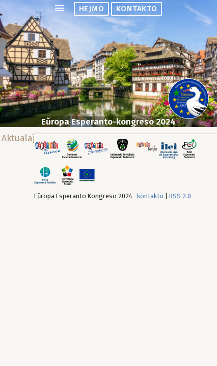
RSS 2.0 (180, 196)
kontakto (136, 8)
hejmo (91, 8)
